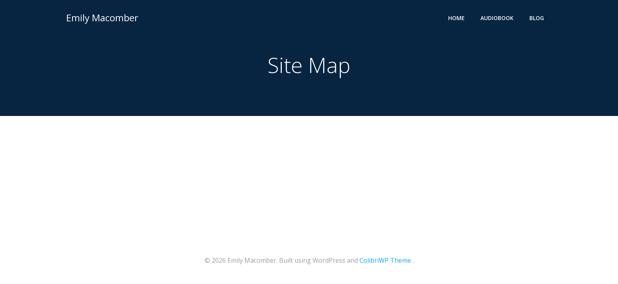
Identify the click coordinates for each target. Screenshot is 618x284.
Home (456, 18)
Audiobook (497, 18)
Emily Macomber (102, 17)
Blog (536, 18)
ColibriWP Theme (385, 260)
